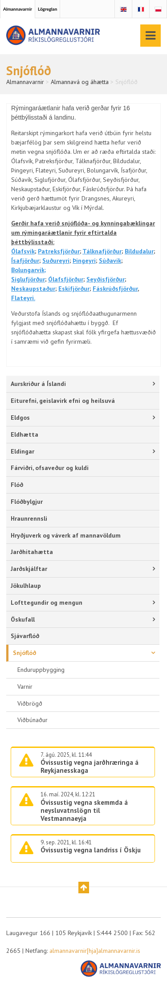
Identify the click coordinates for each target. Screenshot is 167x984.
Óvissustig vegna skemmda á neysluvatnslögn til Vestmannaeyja (84, 810)
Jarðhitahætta (32, 552)
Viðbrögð (29, 703)
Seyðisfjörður (105, 279)
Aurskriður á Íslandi (38, 384)
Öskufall (23, 619)
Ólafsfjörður (65, 279)
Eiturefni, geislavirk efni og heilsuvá (63, 401)
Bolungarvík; (28, 270)
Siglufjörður (28, 279)
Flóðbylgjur (27, 502)
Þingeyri (84, 261)
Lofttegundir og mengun (46, 602)
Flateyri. (23, 298)
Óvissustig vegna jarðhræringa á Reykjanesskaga (89, 766)
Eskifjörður (74, 289)
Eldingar (22, 451)
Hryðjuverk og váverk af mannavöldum (66, 535)
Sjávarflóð (25, 636)
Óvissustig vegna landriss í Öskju (91, 850)
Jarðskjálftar (29, 569)
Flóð (17, 485)
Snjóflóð (24, 653)
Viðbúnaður (32, 720)
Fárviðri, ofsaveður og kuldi (50, 468)
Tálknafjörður (102, 251)
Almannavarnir (17, 9)
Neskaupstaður (33, 289)
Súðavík (110, 261)
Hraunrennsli (29, 518)
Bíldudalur (139, 251)
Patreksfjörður (59, 251)
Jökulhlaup (26, 586)
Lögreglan (47, 9)
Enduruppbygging (41, 670)
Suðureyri (55, 261)
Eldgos (20, 418)
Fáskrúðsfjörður (115, 289)
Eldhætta (24, 434)
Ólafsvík (23, 251)
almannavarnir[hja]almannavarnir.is (94, 951)
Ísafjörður (25, 261)
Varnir (25, 687)
